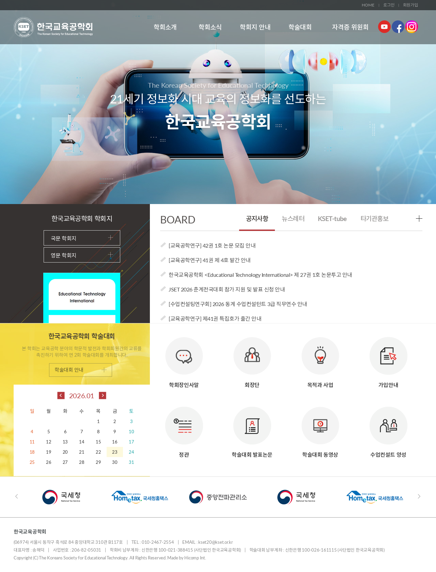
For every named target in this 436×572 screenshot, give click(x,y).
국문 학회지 (82, 238)
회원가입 (410, 4)
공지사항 (257, 218)
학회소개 (165, 27)
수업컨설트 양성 (388, 429)
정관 (184, 429)
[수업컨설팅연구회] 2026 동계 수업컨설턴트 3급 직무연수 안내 (238, 304)
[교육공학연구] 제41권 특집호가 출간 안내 (215, 318)
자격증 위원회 (350, 27)
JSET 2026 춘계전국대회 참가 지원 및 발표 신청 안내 (227, 289)
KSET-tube (332, 218)
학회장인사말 (184, 359)
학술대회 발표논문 (252, 429)
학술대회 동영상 (320, 429)
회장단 (252, 359)
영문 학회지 (82, 255)
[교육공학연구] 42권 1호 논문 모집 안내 (212, 245)
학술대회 (300, 27)
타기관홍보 (374, 218)
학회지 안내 (255, 27)
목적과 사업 (320, 359)
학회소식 (210, 27)
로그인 (388, 4)
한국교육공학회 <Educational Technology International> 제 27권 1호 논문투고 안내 (260, 274)
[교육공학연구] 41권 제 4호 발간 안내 (210, 260)
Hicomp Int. (195, 557)
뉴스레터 (293, 218)
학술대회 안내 (80, 370)
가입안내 (388, 359)
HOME (368, 4)
